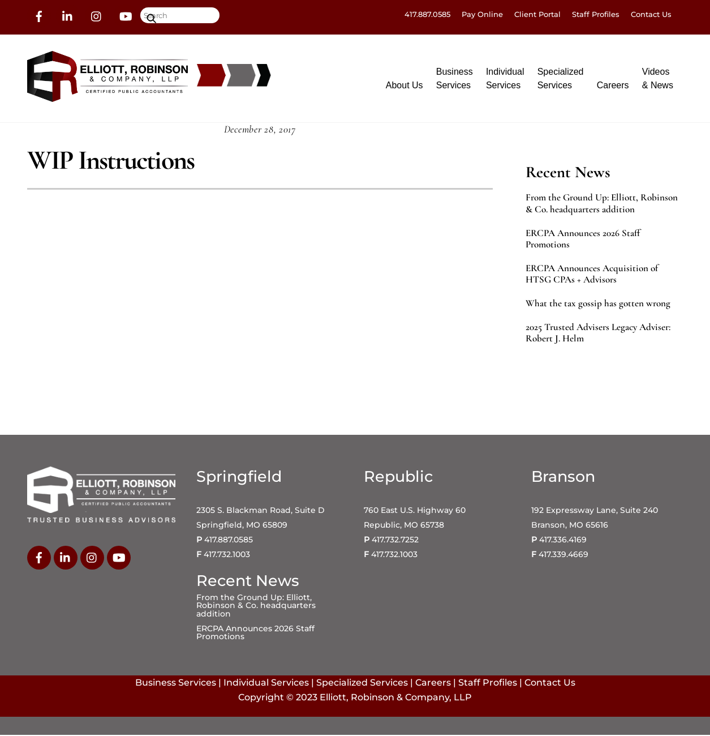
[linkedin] (68, 15)
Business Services (175, 683)
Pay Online (482, 14)
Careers (613, 85)
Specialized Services (362, 683)
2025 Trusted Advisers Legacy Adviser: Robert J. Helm (598, 334)
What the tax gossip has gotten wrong (598, 304)
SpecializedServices (560, 78)
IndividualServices (505, 78)
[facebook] (39, 15)
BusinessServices (454, 78)
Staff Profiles (595, 14)
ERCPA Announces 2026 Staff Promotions (583, 239)
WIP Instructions (110, 161)
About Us (404, 85)
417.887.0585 (427, 14)
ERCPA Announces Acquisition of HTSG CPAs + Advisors (592, 274)
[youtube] (125, 15)
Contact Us (651, 14)
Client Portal (537, 14)
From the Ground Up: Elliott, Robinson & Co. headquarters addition (602, 204)
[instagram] (97, 15)
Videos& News (657, 78)
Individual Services (266, 683)
